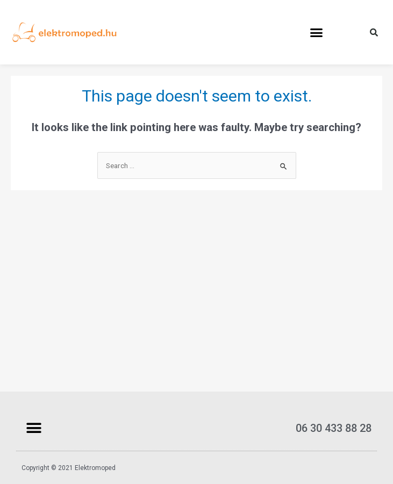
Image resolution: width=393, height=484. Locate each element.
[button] (316, 32)
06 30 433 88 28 (333, 428)
